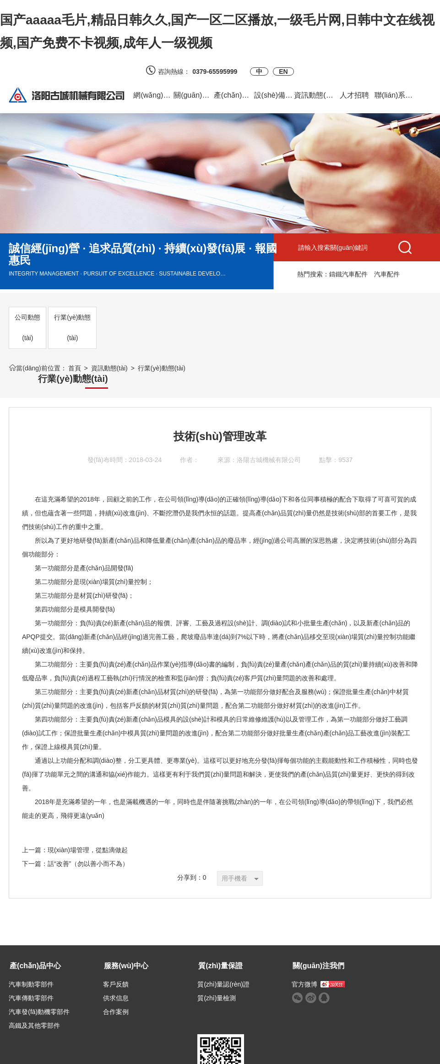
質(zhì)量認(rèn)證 (178, 974)
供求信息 (93, 988)
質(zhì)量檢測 (171, 988)
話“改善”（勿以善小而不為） (88, 853)
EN (283, 71)
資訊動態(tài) (109, 368)
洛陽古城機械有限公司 (269, 449)
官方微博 (237, 974)
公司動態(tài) (27, 328)
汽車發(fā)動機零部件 (39, 1001)
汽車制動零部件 (31, 974)
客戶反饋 (93, 974)
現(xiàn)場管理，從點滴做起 (88, 839)
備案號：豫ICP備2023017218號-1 (326, 1052)
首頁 (74, 368)
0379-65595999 (218, 71)
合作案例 (93, 1001)
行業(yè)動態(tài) (72, 328)
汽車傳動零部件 (31, 988)
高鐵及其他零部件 (34, 1015)
